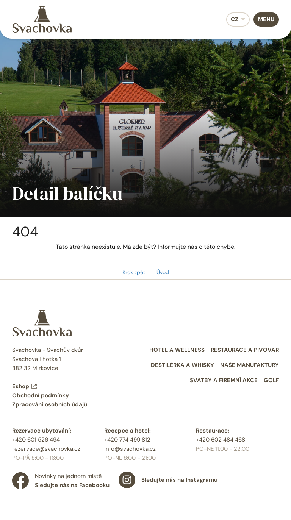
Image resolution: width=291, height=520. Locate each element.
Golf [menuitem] (271, 380)
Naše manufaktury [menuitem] (249, 365)
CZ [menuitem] (234, 19)
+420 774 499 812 (127, 439)
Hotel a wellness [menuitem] (177, 350)
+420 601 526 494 (36, 439)
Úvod (162, 272)
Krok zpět (133, 272)
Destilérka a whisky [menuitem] (182, 365)
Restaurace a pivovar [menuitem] (245, 350)
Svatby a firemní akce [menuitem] (224, 380)
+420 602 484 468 (220, 439)
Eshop (25, 386)
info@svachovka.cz (130, 449)
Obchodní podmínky (40, 395)
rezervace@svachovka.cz (46, 449)
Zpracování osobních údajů (49, 404)
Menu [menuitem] (266, 19)
